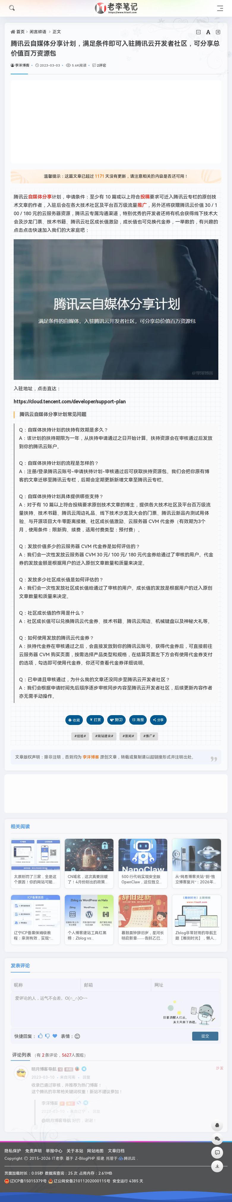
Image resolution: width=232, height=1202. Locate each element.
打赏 (95, 720)
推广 (142, 205)
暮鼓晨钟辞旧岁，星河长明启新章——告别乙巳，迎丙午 (142, 931)
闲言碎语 (38, 31)
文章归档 (116, 1150)
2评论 (101, 65)
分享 (47, 197)
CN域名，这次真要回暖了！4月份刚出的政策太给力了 (88, 875)
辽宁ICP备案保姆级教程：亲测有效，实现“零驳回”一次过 (34, 931)
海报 (138, 720)
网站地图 (95, 1150)
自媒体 (35, 197)
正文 (57, 31)
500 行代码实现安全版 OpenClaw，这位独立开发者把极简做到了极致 (142, 875)
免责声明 (33, 1150)
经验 (80, 736)
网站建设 (104, 736)
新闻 (128, 736)
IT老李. (58, 1158)
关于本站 (75, 1150)
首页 (20, 31)
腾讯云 (127, 1158)
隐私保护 (12, 1150)
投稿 (145, 197)
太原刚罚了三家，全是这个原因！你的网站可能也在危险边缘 (35, 875)
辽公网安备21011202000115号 (79, 1181)
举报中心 (54, 1150)
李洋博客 (20, 65)
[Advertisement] (116, 121)
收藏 (76, 720)
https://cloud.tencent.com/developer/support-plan (70, 402)
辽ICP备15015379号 (25, 1181)
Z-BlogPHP (85, 1158)
